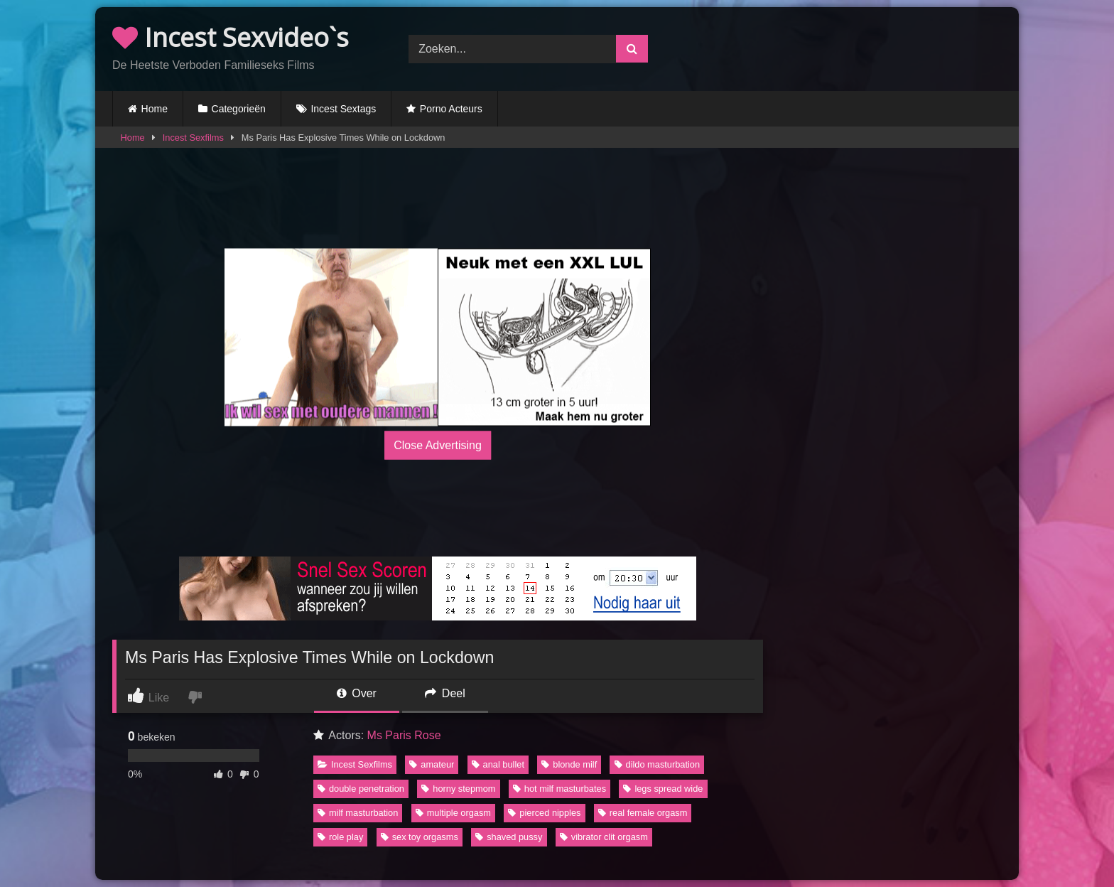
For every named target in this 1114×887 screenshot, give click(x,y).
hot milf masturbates (559, 788)
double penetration (361, 788)
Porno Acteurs (451, 108)
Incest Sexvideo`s (230, 37)
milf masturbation (358, 812)
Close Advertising (438, 445)
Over (357, 693)
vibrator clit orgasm (604, 837)
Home (154, 108)
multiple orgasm (453, 812)
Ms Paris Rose (404, 735)
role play (340, 837)
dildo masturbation (658, 764)
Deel (445, 693)
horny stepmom (458, 788)
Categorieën (239, 108)
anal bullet (498, 764)
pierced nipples (544, 812)
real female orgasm (643, 812)
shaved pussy (508, 837)
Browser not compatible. (853, 47)
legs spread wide (663, 788)
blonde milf (569, 764)
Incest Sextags (343, 108)
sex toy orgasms (419, 837)
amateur (431, 764)
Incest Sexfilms (193, 137)
